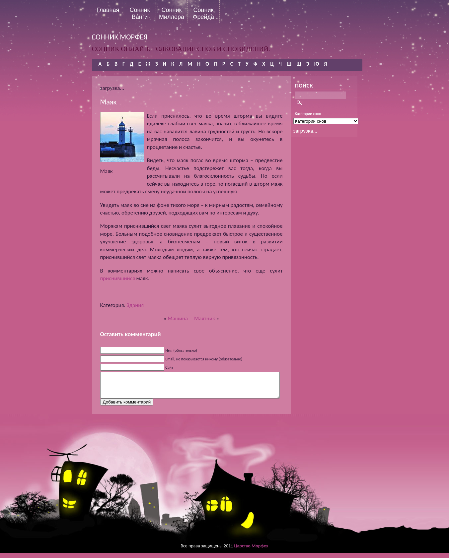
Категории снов (308, 113)
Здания (135, 305)
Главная (108, 10)
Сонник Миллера (171, 13)
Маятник (204, 318)
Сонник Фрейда (203, 13)
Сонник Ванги (140, 13)
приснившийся (117, 278)
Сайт (169, 367)
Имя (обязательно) (181, 350)
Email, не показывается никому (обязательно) (203, 359)
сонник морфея (120, 36)
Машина (178, 318)
